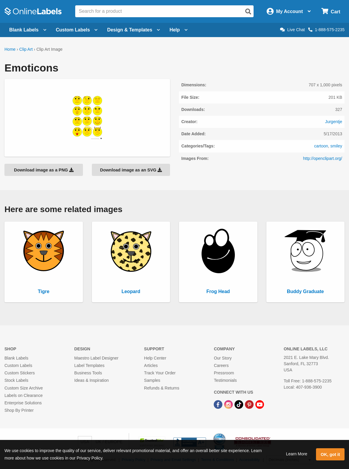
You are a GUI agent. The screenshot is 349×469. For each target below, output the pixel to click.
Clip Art (26, 49)
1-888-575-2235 (326, 29)
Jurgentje (333, 121)
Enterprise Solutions (23, 402)
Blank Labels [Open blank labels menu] (27, 29)
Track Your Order (160, 373)
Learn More (296, 453)
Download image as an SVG (131, 170)
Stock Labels (16, 380)
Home (9, 49)
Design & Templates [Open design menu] (133, 29)
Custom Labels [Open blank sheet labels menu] (77, 29)
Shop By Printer (19, 410)
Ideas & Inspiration (91, 380)
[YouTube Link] (259, 404)
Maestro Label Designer (96, 358)
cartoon (321, 146)
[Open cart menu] (331, 11)
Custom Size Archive (23, 388)
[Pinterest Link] (250, 404)
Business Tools (88, 373)
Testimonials (225, 380)
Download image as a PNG (43, 170)
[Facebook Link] (219, 404)
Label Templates (89, 365)
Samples (152, 380)
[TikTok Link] (239, 404)
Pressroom (224, 373)
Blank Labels (16, 358)
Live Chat (292, 30)
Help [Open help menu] (178, 29)
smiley (336, 146)
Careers (221, 365)
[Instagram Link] (229, 404)
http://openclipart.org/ (322, 158)
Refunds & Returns (161, 388)
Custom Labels (18, 365)
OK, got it (330, 454)
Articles (151, 365)
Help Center (155, 358)
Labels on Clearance (23, 395)
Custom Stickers (19, 373)
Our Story (223, 358)
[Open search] (248, 11)
